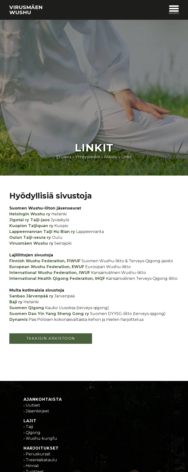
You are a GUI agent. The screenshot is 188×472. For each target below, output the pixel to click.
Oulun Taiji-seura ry (30, 237)
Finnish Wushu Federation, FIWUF (45, 261)
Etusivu (63, 157)
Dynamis (18, 319)
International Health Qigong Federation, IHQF (57, 278)
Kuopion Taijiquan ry (31, 225)
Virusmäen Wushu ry (31, 243)
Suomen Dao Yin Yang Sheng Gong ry (49, 313)
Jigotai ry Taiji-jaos (29, 220)
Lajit (30, 421)
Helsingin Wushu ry (29, 214)
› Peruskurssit (37, 454)
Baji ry (16, 302)
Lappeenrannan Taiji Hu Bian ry (42, 231)
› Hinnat (31, 465)
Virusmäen (26, 9)
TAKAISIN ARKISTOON (50, 338)
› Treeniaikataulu (40, 460)
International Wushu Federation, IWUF (49, 272)
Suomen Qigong (26, 307)
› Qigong (32, 432)
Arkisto (111, 157)
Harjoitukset (41, 448)
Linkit (126, 157)
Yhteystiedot (87, 157)
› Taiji (28, 426)
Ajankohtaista (43, 399)
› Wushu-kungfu (40, 438)
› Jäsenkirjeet (36, 411)
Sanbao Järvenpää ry (31, 296)
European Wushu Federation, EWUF (46, 266)
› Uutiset (32, 405)
